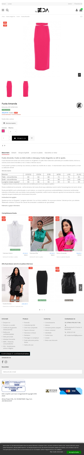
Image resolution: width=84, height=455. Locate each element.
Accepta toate (74, 452)
